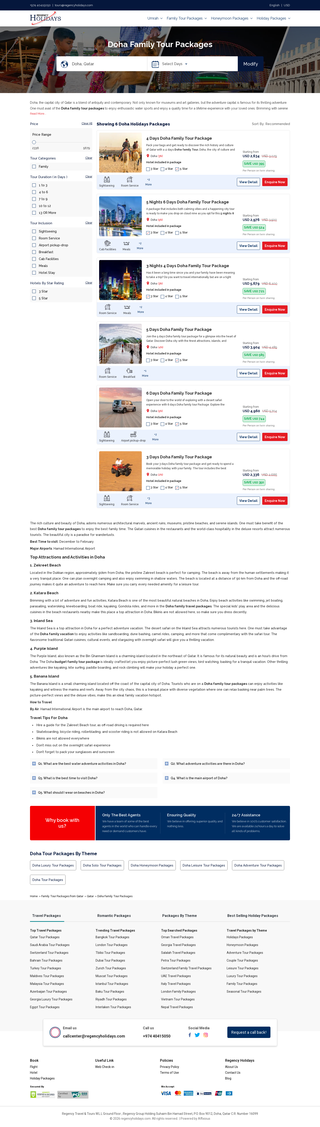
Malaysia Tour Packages (47, 984)
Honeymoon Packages (231, 18)
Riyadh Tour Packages (111, 999)
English (275, 5)
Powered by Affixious (195, 1118)
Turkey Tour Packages (45, 968)
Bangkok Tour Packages (112, 937)
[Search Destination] (109, 63)
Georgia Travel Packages (178, 945)
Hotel (33, 1072)
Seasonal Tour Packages (244, 991)
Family (43, 166)
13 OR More (47, 213)
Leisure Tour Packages (242, 968)
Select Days (173, 64)
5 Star (43, 298)
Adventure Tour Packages (245, 952)
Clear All (87, 123)
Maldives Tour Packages (47, 976)
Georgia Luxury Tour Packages (51, 999)
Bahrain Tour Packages (46, 960)
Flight (34, 1067)
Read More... (38, 113)
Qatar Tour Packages (45, 937)
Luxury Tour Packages (242, 976)
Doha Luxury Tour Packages (53, 865)
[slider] (34, 142)
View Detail (248, 182)
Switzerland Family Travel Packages (186, 968)
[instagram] (205, 1036)
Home (34, 896)
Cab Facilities (49, 259)
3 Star (43, 291)
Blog (228, 1078)
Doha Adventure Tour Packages (258, 865)
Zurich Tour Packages (111, 968)
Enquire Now (275, 182)
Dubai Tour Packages (110, 960)
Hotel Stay (47, 272)
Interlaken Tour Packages (113, 1007)
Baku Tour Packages (110, 991)
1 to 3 (43, 185)
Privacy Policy (169, 1067)
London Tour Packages (112, 945)
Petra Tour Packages (175, 960)
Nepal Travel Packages (177, 1007)
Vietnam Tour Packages (178, 999)
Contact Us (232, 1072)
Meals (43, 266)
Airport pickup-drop (53, 245)
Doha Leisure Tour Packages (204, 865)
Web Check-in (104, 1067)
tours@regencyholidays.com (74, 5)
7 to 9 (43, 199)
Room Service (49, 238)
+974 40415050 (40, 5)
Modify (250, 63)
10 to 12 (45, 206)
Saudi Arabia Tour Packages (50, 945)
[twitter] (197, 1036)
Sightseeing (48, 231)
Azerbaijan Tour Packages (48, 991)
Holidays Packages (240, 937)
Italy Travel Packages (176, 984)
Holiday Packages (273, 18)
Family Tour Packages (186, 18)
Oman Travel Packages (177, 937)
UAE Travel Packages (176, 976)
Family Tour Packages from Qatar (62, 896)
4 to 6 (43, 192)
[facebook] (189, 1036)
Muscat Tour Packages (112, 976)
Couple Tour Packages (242, 960)
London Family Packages (178, 991)
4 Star (167, 168)
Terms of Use (169, 1072)
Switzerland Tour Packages (49, 952)
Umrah (155, 18)
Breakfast (46, 252)
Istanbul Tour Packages (112, 984)
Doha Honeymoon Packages (152, 865)
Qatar (90, 896)
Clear (88, 157)
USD (287, 5)
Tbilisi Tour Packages (110, 952)
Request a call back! (248, 1032)
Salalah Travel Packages (178, 952)
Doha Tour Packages (47, 880)
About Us (231, 1067)
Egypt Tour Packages (45, 1007)
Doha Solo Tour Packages (102, 865)
